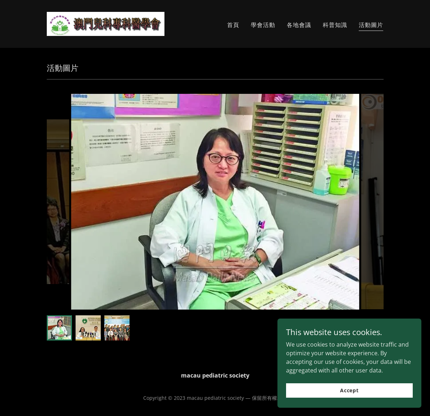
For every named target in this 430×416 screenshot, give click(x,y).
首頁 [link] (233, 25)
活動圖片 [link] (371, 25)
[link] (105, 23)
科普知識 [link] (335, 25)
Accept (349, 390)
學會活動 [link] (263, 25)
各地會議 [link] (299, 25)
